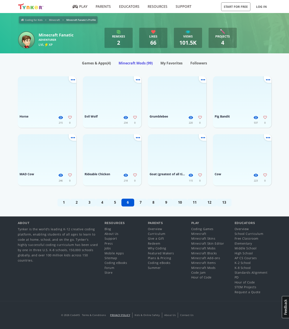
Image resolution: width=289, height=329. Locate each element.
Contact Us (186, 315)
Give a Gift (156, 238)
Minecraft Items (203, 263)
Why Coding (157, 248)
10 (180, 202)
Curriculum (156, 234)
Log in (261, 7)
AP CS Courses (246, 258)
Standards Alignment (251, 272)
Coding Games (202, 229)
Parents (103, 6)
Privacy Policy (120, 315)
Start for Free (236, 7)
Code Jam (198, 272)
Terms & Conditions (94, 315)
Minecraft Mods (136, 63)
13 (224, 202)
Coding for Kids (33, 19)
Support (183, 6)
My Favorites (171, 63)
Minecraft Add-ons (205, 258)
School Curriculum (249, 234)
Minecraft (54, 19)
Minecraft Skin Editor (207, 243)
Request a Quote (248, 292)
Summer (154, 268)
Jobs (107, 248)
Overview (155, 229)
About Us (111, 234)
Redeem (154, 243)
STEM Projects (245, 287)
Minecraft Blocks (204, 253)
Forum (109, 268)
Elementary (243, 243)
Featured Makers (161, 253)
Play (79, 6)
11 (195, 202)
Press (108, 243)
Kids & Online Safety (147, 315)
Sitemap (110, 258)
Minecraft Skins (203, 238)
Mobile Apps (114, 253)
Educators (129, 6)
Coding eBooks (115, 263)
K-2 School (243, 263)
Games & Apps (96, 63)
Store (108, 272)
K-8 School (243, 268)
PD (237, 277)
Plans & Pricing (159, 258)
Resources (157, 6)
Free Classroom (246, 238)
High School (244, 253)
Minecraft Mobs (203, 248)
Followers (198, 63)
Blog (107, 229)
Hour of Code (201, 277)
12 (209, 202)
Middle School (246, 248)
